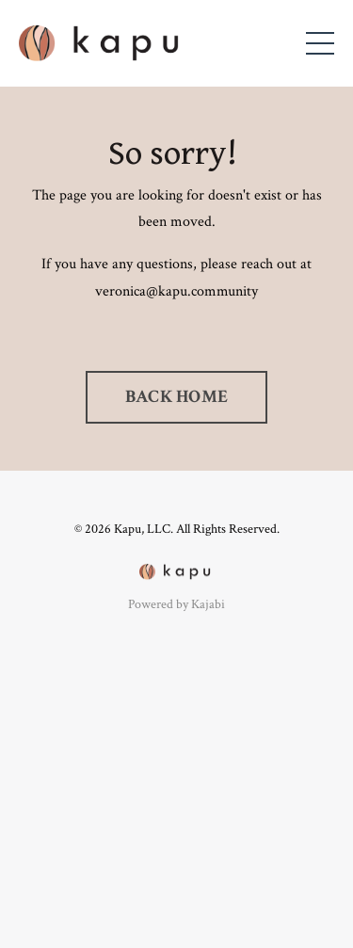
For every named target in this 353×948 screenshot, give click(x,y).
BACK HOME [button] (176, 397)
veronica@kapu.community (176, 291)
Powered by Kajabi (176, 604)
